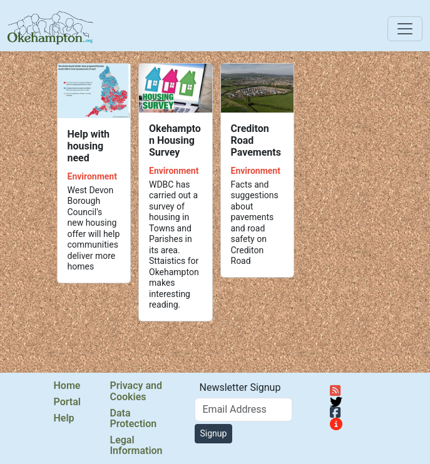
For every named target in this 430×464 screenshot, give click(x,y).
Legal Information (136, 445)
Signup (213, 433)
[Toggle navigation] (404, 28)
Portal (67, 402)
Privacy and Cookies (136, 391)
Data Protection (133, 419)
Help (64, 418)
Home (67, 385)
